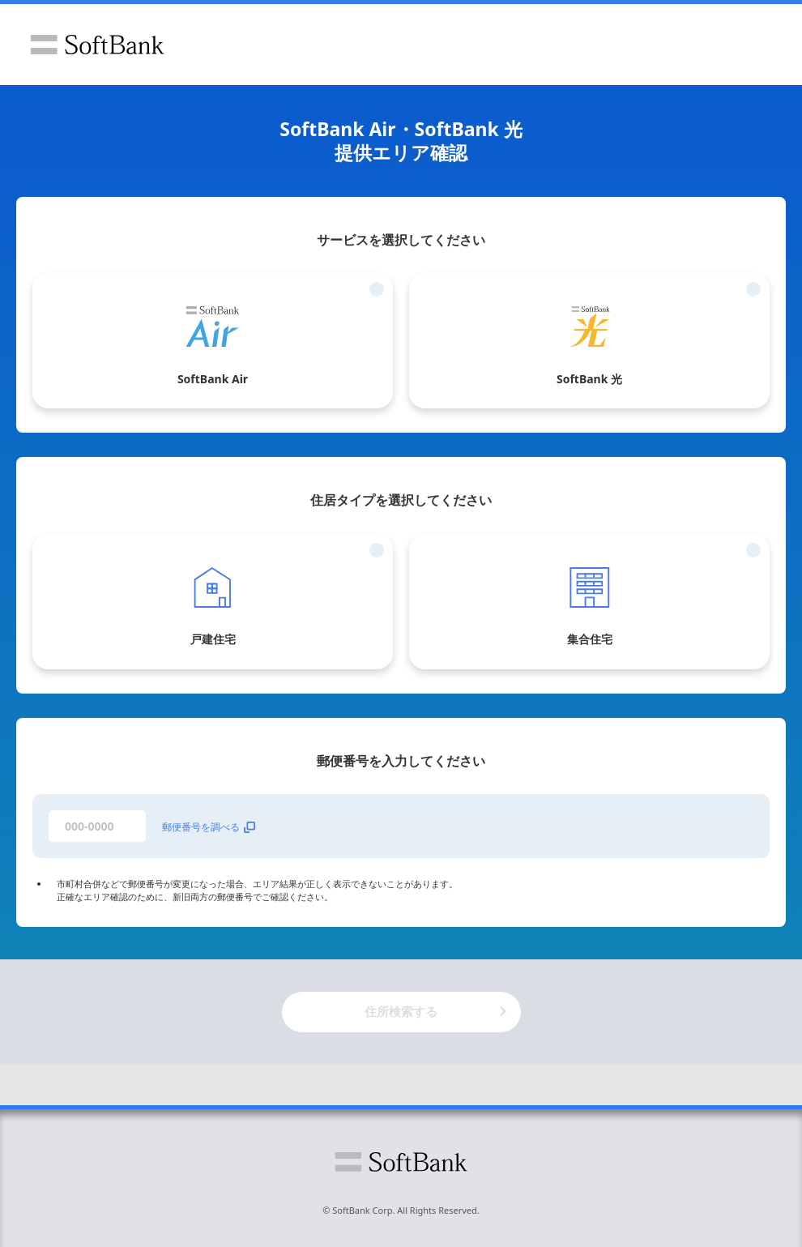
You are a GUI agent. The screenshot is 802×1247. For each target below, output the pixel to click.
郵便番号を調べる (208, 827)
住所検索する (401, 1011)
